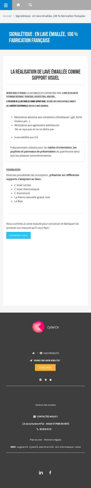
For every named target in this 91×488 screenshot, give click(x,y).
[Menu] (6, 5)
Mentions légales (52, 440)
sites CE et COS (46, 447)
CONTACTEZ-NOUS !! (45, 416)
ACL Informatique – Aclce (68, 447)
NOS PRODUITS (51, 353)
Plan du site (36, 440)
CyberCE (33, 447)
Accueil (7, 16)
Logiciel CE (22, 447)
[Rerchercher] (30, 5)
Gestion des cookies (46, 405)
